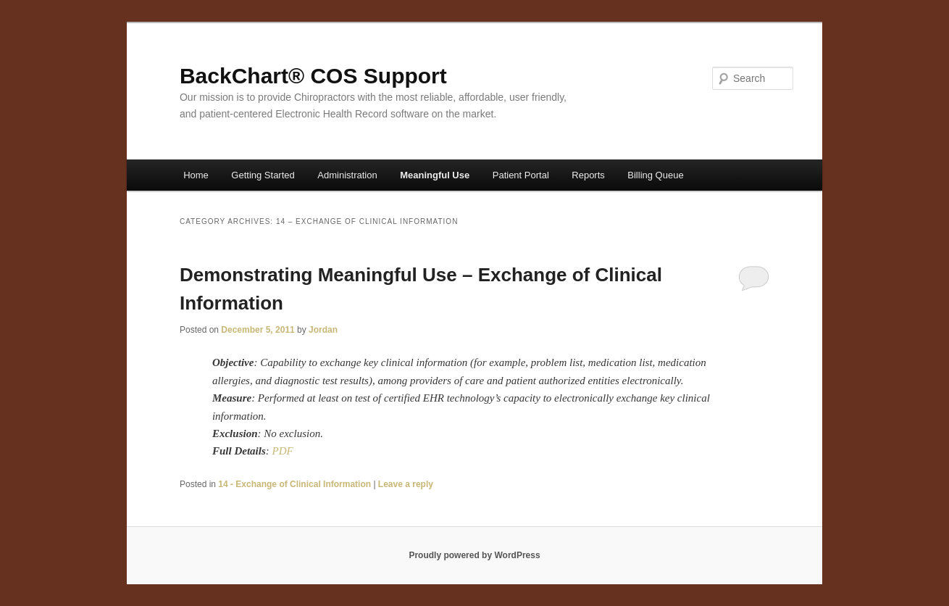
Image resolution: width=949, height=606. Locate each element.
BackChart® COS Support (313, 76)
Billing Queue (655, 175)
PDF (282, 451)
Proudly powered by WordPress (474, 555)
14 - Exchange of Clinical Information (294, 484)
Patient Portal (521, 175)
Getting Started (262, 175)
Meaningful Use (434, 175)
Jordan (323, 330)
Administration (347, 175)
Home (196, 175)
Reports (588, 175)
